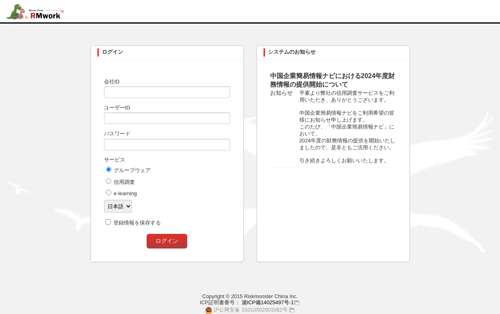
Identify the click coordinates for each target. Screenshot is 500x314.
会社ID (112, 81)
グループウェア (132, 170)
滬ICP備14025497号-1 (268, 302)
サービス (114, 160)
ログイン (167, 241)
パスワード (117, 134)
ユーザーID (117, 108)
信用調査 (124, 182)
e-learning (125, 193)
